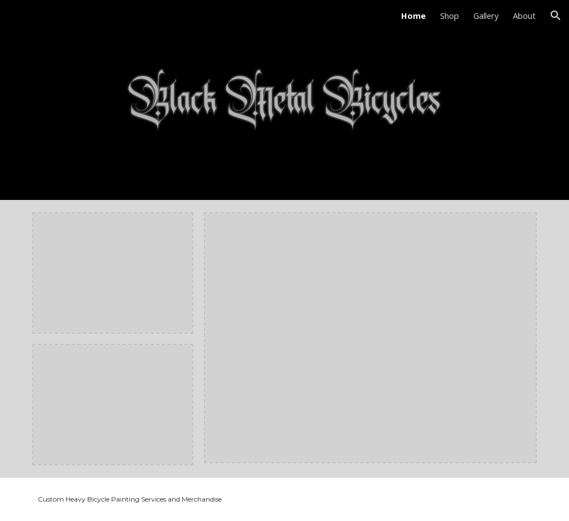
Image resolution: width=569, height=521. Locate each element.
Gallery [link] (485, 15)
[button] (555, 15)
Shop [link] (449, 15)
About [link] (524, 15)
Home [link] (413, 15)
